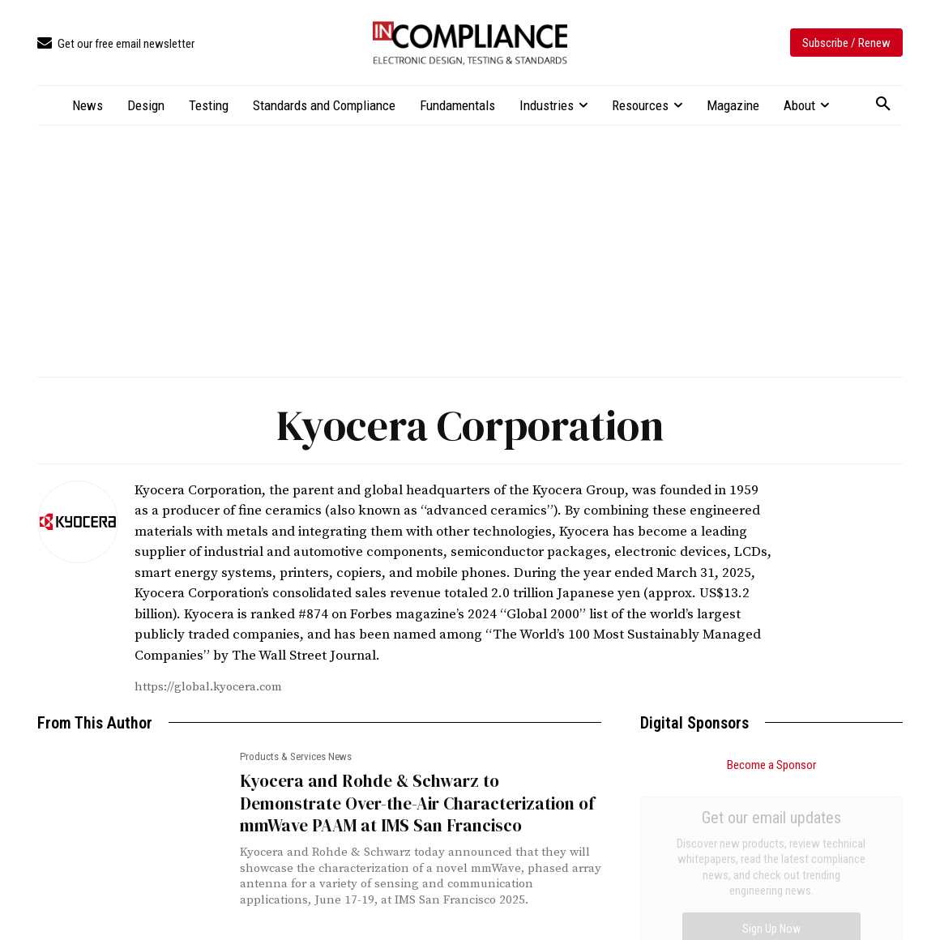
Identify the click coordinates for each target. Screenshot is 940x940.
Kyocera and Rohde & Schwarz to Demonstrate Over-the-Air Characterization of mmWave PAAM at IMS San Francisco (417, 803)
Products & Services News (296, 756)
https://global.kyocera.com (208, 686)
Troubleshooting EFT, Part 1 (710, 846)
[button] (883, 104)
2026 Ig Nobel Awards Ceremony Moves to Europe (769, 914)
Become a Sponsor (771, 765)
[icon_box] (115, 44)
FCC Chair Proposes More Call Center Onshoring (761, 880)
